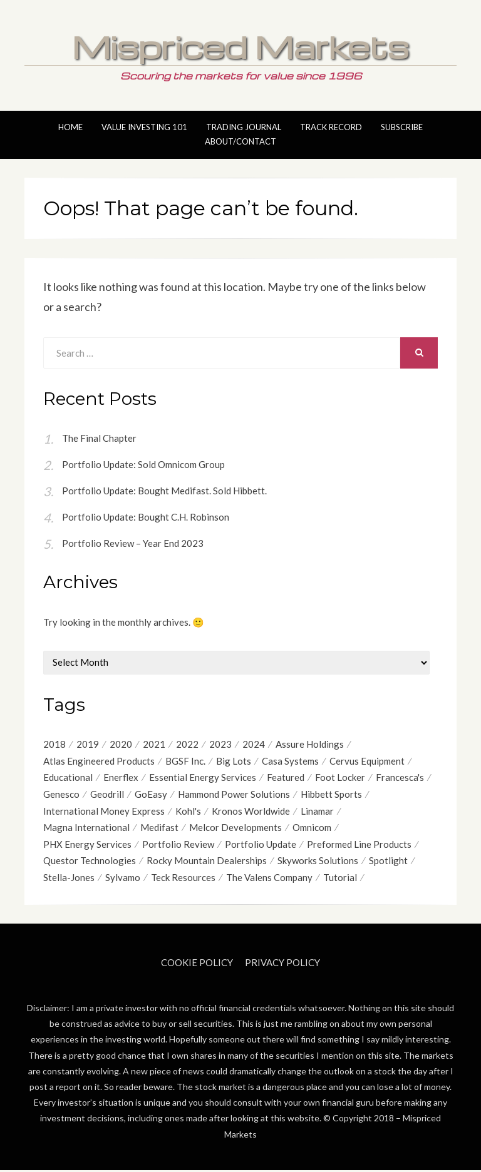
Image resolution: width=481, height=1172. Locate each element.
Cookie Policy (197, 964)
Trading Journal (243, 127)
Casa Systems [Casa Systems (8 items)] (290, 761)
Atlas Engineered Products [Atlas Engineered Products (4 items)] (99, 761)
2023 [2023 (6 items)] (220, 744)
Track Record (331, 127)
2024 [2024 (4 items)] (253, 744)
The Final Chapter (99, 438)
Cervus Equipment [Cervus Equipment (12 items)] (367, 761)
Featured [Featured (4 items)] (285, 777)
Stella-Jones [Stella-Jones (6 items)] (69, 879)
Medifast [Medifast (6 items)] (159, 828)
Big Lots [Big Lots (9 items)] (233, 761)
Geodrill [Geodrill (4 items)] (107, 794)
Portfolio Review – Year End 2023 (133, 543)
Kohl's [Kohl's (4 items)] (188, 811)
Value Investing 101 (144, 127)
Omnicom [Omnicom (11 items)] (311, 828)
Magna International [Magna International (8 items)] (86, 828)
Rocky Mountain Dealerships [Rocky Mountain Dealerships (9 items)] (207, 862)
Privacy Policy (282, 964)
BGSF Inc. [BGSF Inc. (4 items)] (185, 761)
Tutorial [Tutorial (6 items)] (340, 879)
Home (70, 127)
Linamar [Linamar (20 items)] (317, 811)
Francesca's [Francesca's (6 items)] (400, 777)
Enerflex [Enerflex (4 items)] (120, 777)
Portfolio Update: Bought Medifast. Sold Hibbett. (164, 490)
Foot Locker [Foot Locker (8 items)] (340, 777)
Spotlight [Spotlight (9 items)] (388, 862)
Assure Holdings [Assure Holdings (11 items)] (310, 744)
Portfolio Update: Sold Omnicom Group (143, 464)
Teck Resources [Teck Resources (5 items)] (183, 879)
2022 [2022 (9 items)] (187, 744)
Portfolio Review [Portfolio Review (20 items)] (178, 845)
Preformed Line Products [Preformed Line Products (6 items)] (359, 845)
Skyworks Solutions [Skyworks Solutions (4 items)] (317, 862)
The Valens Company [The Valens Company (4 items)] (269, 879)
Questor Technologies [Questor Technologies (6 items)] (89, 862)
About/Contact (240, 141)
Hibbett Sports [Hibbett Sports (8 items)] (331, 794)
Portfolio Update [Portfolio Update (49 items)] (260, 845)
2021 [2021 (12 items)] (154, 744)
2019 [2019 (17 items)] (87, 744)
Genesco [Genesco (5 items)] (61, 794)
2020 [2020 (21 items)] (121, 744)
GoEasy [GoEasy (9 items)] (151, 794)
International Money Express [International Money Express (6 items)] (104, 811)
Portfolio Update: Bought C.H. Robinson (145, 516)
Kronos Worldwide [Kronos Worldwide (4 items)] (251, 811)
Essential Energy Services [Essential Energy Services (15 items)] (202, 777)
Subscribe (402, 127)
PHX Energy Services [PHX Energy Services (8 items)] (87, 845)
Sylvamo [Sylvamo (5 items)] (122, 879)
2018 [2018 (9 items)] (54, 744)
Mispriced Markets (240, 46)
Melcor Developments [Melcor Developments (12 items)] (235, 828)
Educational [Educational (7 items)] (68, 777)
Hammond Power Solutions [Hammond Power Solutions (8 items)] (234, 794)
